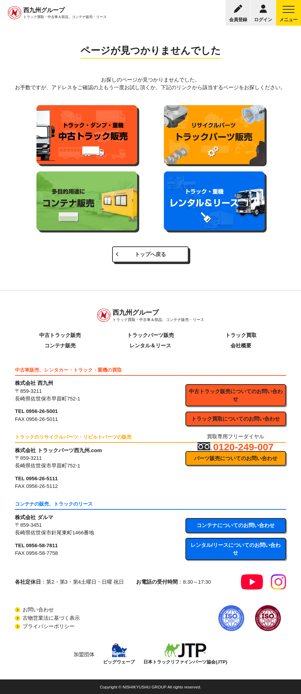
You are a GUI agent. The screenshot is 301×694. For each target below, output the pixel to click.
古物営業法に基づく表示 (51, 618)
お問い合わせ (38, 609)
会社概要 (241, 345)
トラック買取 (241, 335)
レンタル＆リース (150, 345)
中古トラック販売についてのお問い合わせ (236, 395)
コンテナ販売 (60, 345)
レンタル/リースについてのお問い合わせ (236, 549)
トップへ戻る (150, 254)
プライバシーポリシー (49, 626)
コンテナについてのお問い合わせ (236, 525)
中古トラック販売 (60, 335)
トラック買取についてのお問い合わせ (235, 419)
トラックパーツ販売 (150, 335)
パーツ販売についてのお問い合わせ (235, 458)
